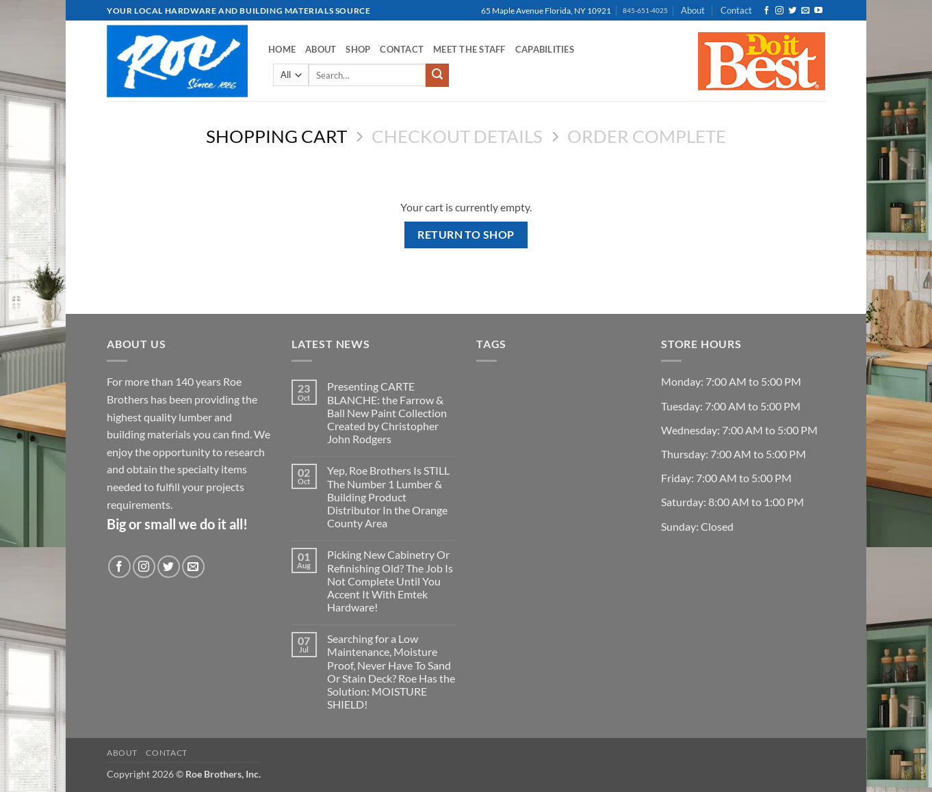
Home (282, 49)
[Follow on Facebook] (766, 11)
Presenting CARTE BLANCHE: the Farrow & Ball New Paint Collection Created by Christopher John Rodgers (387, 412)
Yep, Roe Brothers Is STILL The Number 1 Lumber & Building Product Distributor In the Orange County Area (388, 496)
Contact (736, 10)
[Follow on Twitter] (792, 11)
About (693, 10)
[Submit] (437, 75)
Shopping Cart (276, 136)
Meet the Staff (469, 49)
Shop (358, 49)
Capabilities (544, 49)
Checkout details (457, 136)
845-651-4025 (645, 10)
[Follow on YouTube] (818, 11)
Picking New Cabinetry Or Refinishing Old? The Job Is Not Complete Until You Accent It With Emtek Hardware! (390, 580)
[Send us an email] (805, 11)
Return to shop (466, 234)
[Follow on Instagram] (779, 11)
